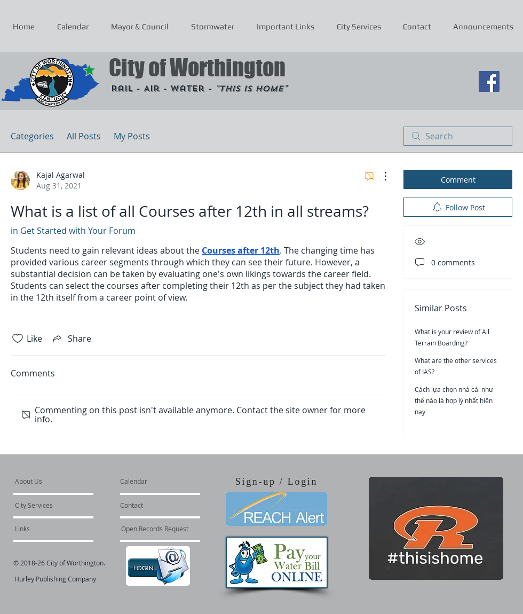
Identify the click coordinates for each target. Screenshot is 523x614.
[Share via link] (71, 338)
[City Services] (45, 505)
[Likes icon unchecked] (18, 338)
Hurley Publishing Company (55, 578)
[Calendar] (150, 481)
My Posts (132, 136)
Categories (32, 136)
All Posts (84, 136)
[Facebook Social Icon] (489, 81)
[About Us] (56, 481)
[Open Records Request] (154, 529)
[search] (457, 136)
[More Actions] (380, 176)
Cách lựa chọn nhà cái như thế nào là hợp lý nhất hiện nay (454, 400)
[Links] (44, 529)
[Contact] (149, 505)
